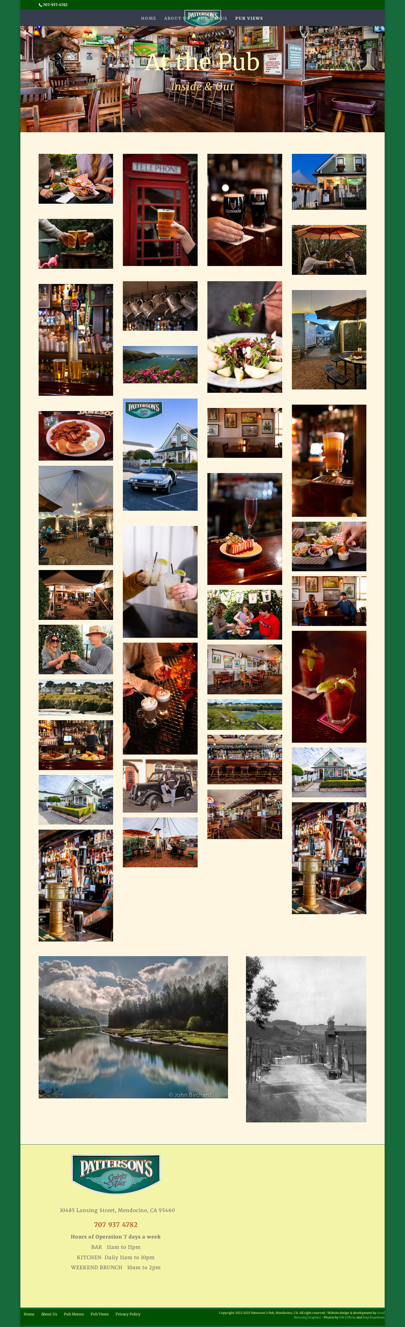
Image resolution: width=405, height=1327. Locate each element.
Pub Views (249, 18)
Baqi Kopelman (374, 1317)
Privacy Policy (128, 1314)
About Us (177, 18)
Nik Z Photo (347, 1317)
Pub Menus (212, 18)
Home (148, 18)
